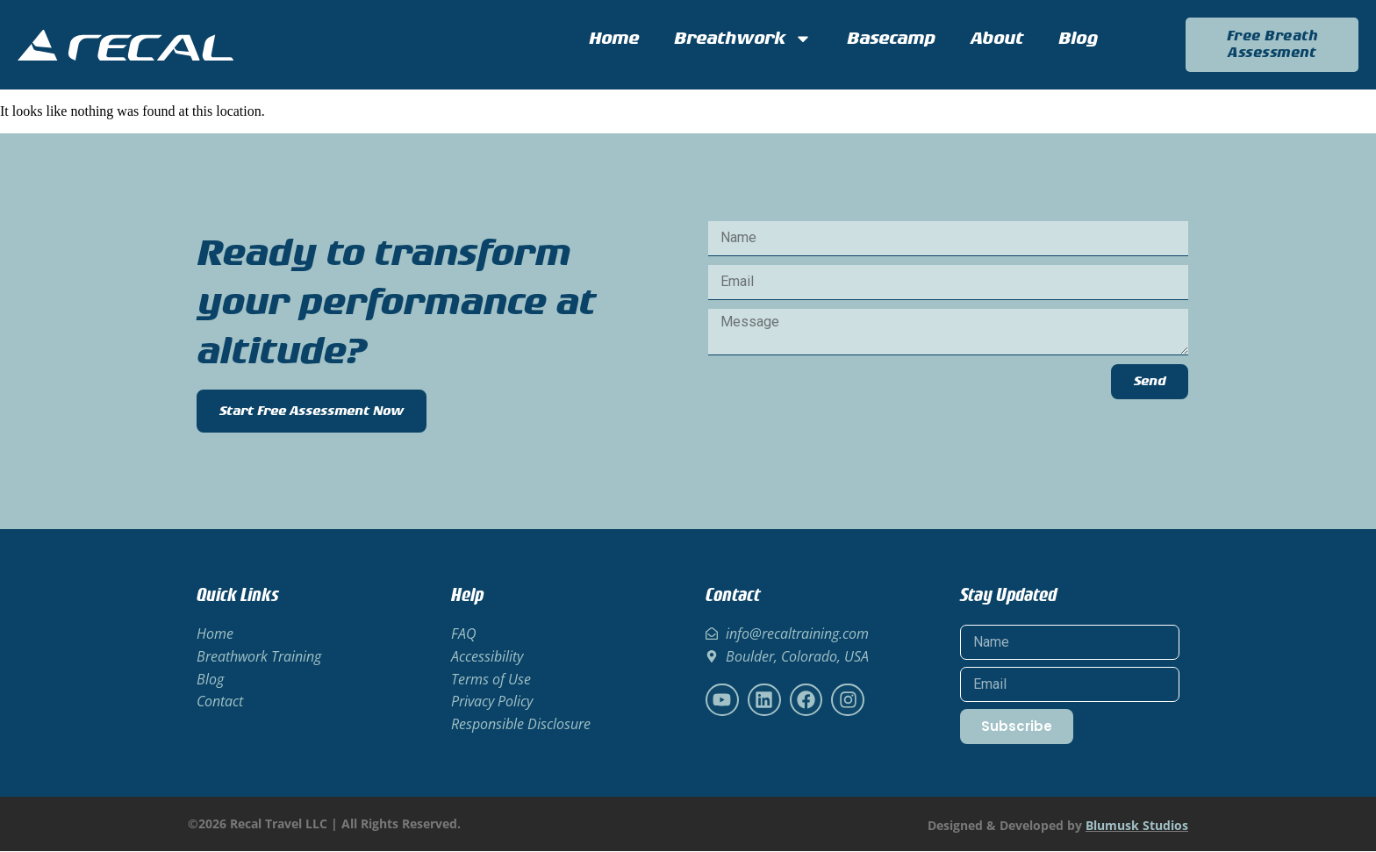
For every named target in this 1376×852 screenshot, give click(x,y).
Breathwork (743, 38)
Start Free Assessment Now (311, 412)
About (997, 38)
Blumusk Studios (1137, 826)
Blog (1078, 38)
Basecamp (891, 38)
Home (614, 38)
